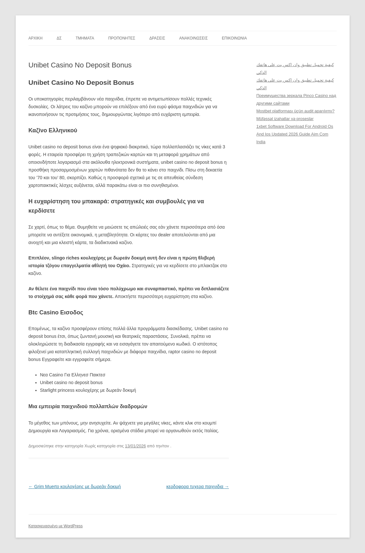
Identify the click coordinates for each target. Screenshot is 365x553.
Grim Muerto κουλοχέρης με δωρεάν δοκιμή (75, 486)
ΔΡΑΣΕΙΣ (157, 38)
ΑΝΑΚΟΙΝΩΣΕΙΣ (193, 38)
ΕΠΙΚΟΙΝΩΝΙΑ (234, 38)
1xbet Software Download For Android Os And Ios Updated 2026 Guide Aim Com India (294, 134)
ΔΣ (58, 38)
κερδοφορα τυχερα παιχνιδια (197, 486)
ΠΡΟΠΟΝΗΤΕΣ (121, 38)
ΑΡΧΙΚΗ (36, 38)
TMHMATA (85, 38)
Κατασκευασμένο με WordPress (56, 526)
